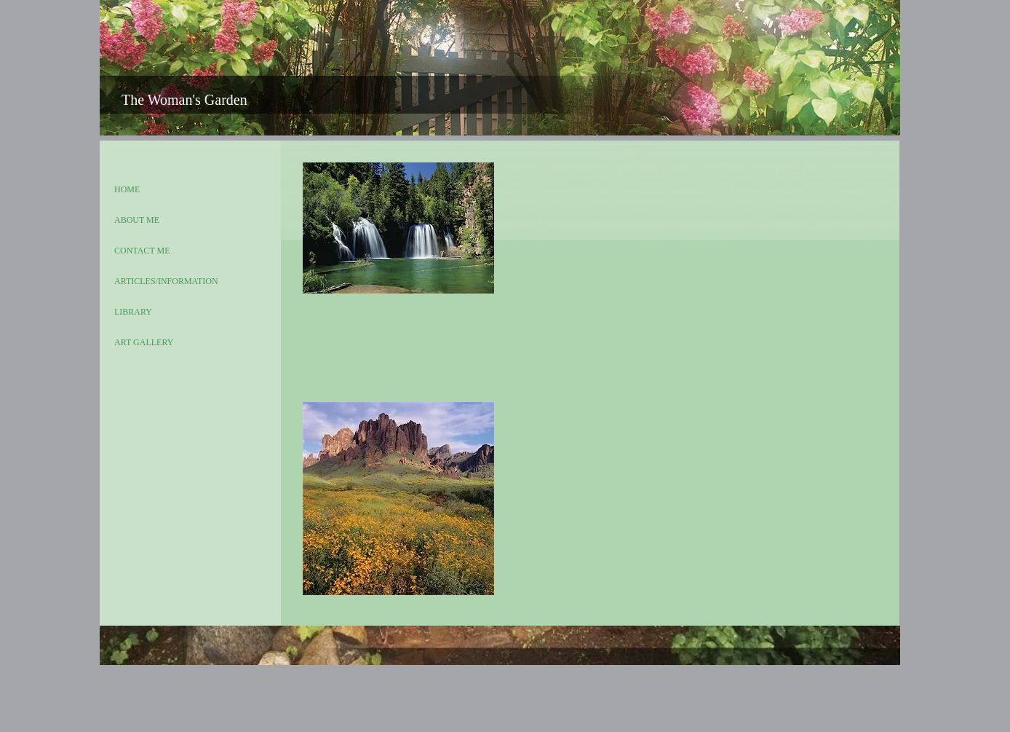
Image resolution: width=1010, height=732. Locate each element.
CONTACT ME (142, 250)
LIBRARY (133, 312)
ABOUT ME (136, 220)
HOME (127, 189)
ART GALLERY (143, 342)
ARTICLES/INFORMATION (166, 281)
